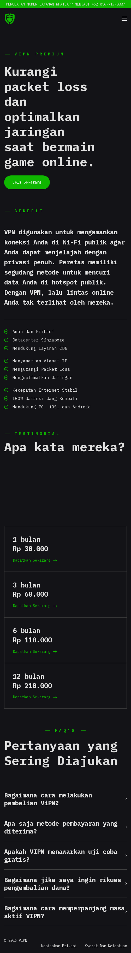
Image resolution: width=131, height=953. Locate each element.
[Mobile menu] (124, 19)
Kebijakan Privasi (59, 946)
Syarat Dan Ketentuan (106, 946)
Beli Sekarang (27, 182)
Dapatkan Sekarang (35, 560)
